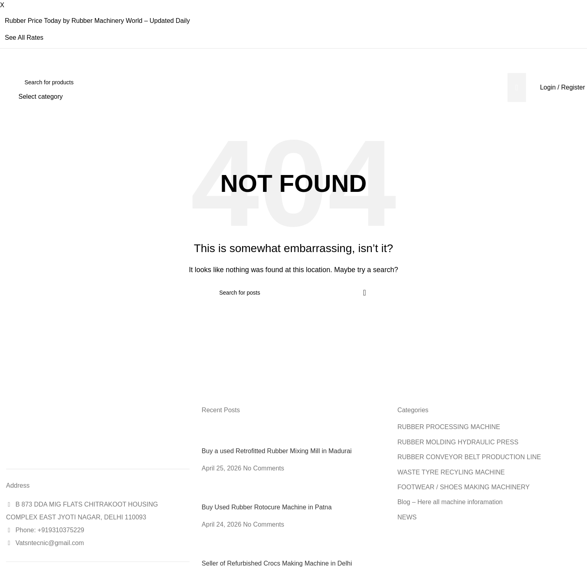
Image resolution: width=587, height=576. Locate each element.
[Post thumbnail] (217, 434)
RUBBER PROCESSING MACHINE (448, 426)
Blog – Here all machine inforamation (450, 502)
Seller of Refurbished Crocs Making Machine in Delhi (277, 563)
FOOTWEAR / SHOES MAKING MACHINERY (463, 487)
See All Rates (24, 37)
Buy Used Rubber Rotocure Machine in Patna (267, 507)
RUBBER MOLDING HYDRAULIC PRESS (457, 442)
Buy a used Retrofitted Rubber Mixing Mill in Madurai (277, 451)
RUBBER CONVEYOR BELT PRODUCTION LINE (469, 457)
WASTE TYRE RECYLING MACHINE (451, 472)
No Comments (263, 468)
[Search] (272, 82)
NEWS (407, 517)
